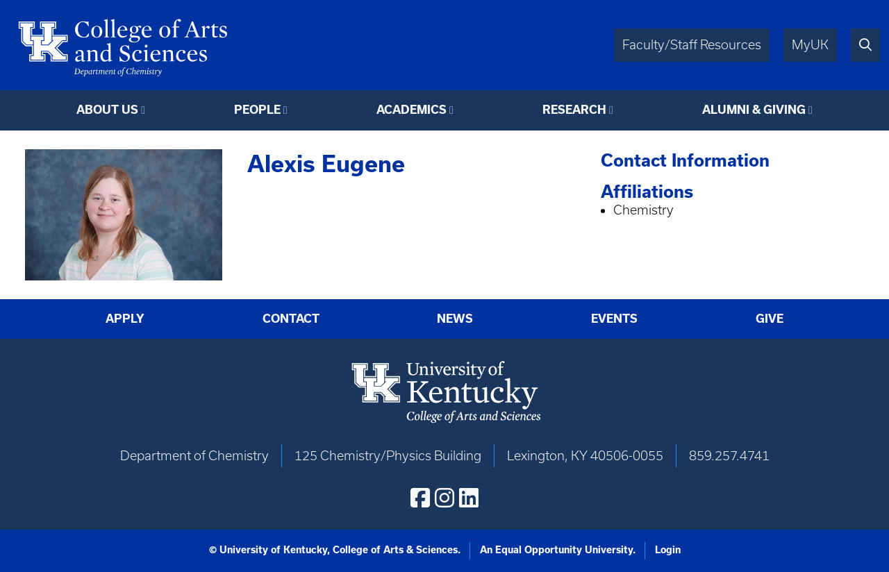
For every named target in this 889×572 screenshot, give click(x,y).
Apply (125, 318)
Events (614, 318)
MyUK (810, 44)
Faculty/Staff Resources (691, 44)
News (455, 318)
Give (769, 318)
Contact (291, 318)
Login (668, 549)
